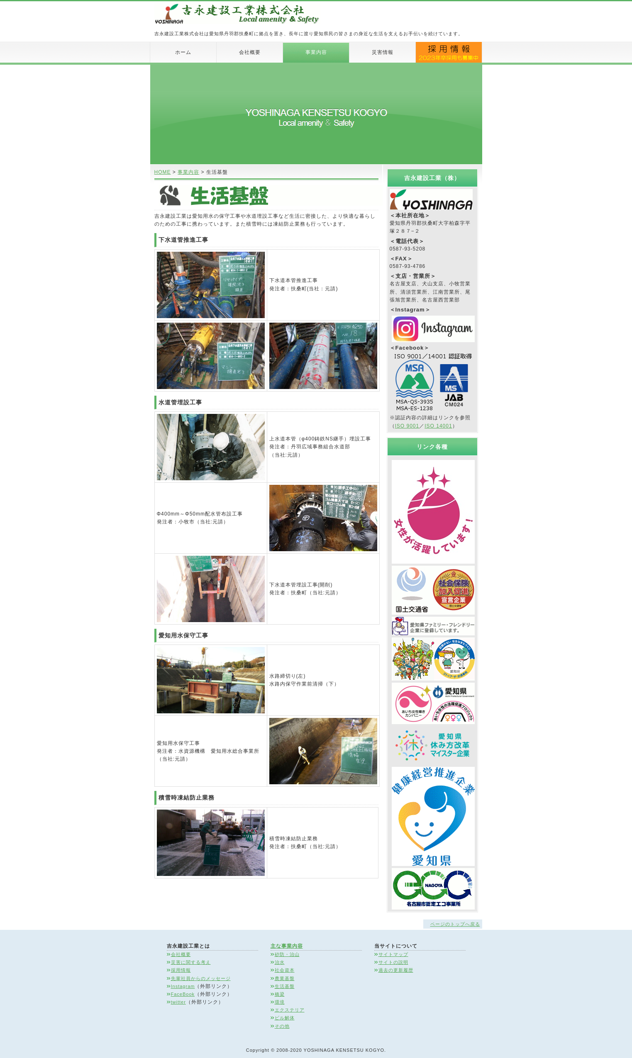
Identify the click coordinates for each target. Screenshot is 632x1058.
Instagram (183, 986)
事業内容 (316, 52)
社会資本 (285, 970)
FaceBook (183, 994)
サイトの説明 (393, 962)
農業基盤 (285, 978)
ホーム (183, 52)
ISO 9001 (407, 426)
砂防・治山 (287, 954)
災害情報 (382, 52)
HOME (162, 172)
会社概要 (250, 52)
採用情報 (181, 970)
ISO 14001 (438, 426)
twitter (178, 1002)
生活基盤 (285, 986)
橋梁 (280, 994)
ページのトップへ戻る (455, 924)
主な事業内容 (287, 946)
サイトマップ (393, 954)
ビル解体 (285, 1017)
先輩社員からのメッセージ (201, 978)
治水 (280, 962)
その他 (282, 1026)
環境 (280, 1002)
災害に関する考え (191, 962)
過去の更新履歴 (395, 970)
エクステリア (290, 1009)
